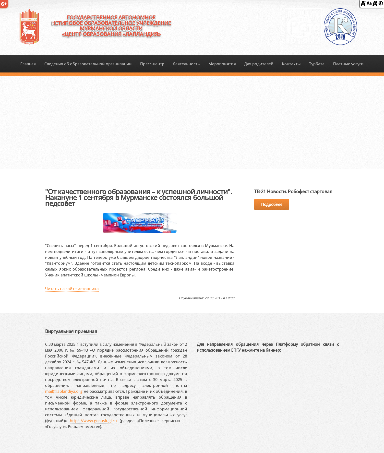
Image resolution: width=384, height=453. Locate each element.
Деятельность (186, 64)
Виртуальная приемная (71, 331)
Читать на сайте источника (72, 288)
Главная (28, 64)
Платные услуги (348, 64)
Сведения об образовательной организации (88, 64)
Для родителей (259, 64)
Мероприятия (222, 64)
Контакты (291, 64)
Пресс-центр (152, 64)
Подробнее (271, 204)
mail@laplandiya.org (64, 391)
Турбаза (316, 64)
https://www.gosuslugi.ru (93, 420)
